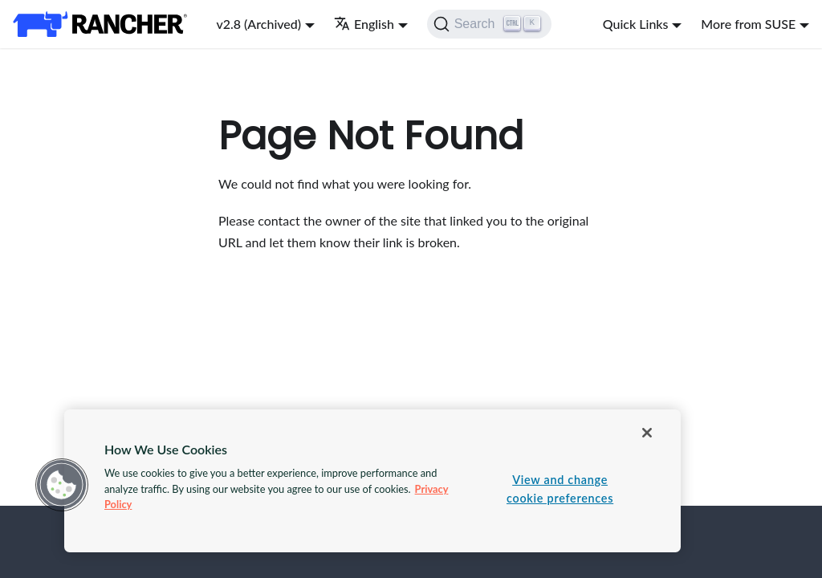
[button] (61, 485)
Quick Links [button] (636, 23)
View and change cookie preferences (560, 489)
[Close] (647, 432)
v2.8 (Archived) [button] (258, 23)
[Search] (489, 24)
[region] (372, 480)
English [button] (364, 23)
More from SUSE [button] (748, 23)
